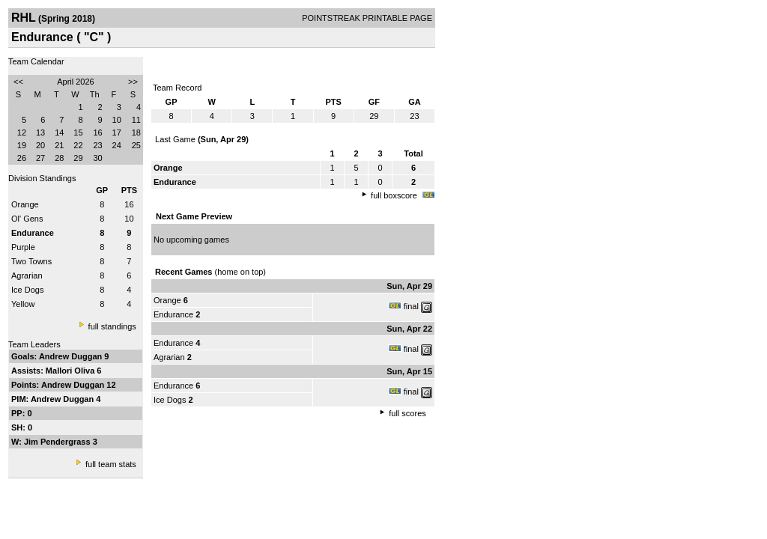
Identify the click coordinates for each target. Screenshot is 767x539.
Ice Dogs (27, 289)
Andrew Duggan (71, 356)
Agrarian (27, 275)
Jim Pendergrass (58, 441)
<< (18, 81)
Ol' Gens (27, 218)
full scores (407, 413)
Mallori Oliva (71, 370)
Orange (25, 204)
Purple (23, 247)
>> (133, 81)
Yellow (22, 303)
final (411, 306)
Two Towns (31, 261)
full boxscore (394, 195)
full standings (112, 326)
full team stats (110, 464)
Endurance (173, 314)
